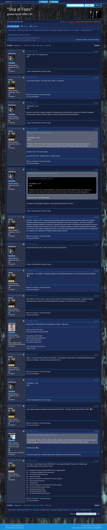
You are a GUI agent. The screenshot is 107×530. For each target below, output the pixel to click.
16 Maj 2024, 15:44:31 (32, 379)
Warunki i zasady (91, 525)
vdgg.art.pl (71, 21)
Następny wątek (94, 39)
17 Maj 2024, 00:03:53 (32, 431)
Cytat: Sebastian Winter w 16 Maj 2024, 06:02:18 (43, 435)
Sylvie (76, 30)
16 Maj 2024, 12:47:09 (32, 320)
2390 (25, 45)
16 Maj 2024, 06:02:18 (32, 295)
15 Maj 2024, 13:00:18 (32, 128)
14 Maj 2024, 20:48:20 (32, 51)
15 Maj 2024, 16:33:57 (32, 216)
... (23, 45)
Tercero (11, 51)
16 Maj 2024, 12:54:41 (32, 354)
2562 (46, 45)
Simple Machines (19, 525)
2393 (37, 45)
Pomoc (84, 525)
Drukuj (97, 45)
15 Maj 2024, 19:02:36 (32, 270)
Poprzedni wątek (81, 39)
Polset (10, 431)
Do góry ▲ (99, 525)
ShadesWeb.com (19, 527)
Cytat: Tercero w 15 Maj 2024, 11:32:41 (40, 133)
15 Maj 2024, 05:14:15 (32, 77)
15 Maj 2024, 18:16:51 (32, 244)
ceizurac (11, 321)
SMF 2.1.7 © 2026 (10, 525)
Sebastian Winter (15, 77)
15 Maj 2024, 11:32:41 (32, 102)
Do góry (10, 505)
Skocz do (72, 514)
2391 (29, 45)
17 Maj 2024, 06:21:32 (32, 460)
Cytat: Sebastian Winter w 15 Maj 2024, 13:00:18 (43, 173)
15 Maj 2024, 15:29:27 (32, 169)
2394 (41, 45)
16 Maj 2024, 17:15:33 (32, 405)
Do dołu (10, 45)
